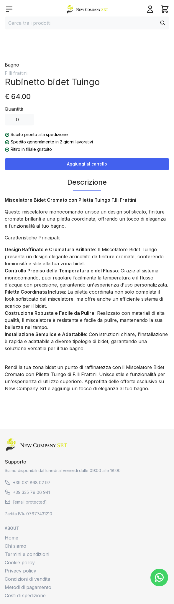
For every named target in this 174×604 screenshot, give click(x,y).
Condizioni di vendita (27, 579)
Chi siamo (15, 546)
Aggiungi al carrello (87, 163)
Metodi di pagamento (28, 587)
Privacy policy (20, 571)
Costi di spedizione (25, 595)
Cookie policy (20, 562)
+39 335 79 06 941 (27, 492)
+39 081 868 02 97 (27, 482)
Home (11, 538)
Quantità (14, 109)
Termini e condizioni (27, 554)
